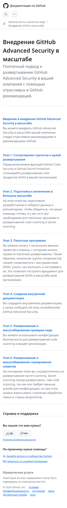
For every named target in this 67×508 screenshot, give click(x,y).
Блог (33, 494)
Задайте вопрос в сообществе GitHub (27, 456)
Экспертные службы (15, 494)
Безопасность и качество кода (27, 22)
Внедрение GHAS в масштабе (26, 25)
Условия (34, 487)
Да (9, 433)
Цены (51, 491)
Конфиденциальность (16, 491)
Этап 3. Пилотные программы (24, 240)
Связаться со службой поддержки (25, 461)
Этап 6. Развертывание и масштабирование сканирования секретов (27, 362)
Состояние (38, 491)
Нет (24, 433)
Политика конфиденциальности (19, 439)
